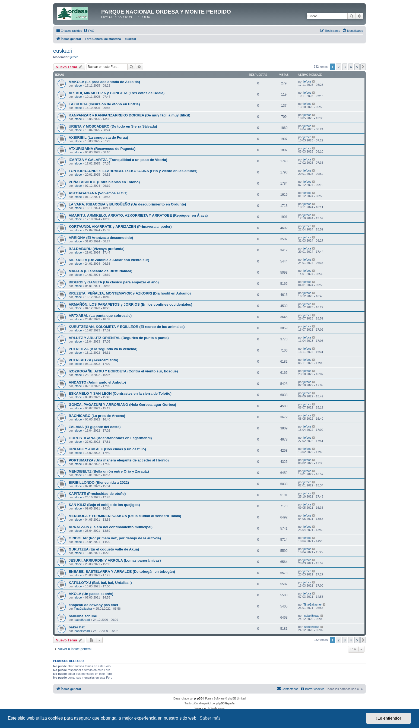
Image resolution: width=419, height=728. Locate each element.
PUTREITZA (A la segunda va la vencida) (103, 349)
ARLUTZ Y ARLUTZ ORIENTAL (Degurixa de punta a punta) (119, 338)
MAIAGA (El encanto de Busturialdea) (100, 271)
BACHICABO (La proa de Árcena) (97, 416)
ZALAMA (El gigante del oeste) (94, 427)
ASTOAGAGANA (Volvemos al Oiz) (98, 193)
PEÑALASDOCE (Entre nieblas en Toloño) (104, 182)
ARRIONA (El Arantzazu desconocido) (101, 238)
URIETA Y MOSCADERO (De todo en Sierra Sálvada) (113, 126)
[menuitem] (88, 30)
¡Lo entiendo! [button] (388, 718)
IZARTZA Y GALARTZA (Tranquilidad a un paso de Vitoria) (118, 160)
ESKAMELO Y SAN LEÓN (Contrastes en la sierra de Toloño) (120, 393)
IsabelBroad (82, 619)
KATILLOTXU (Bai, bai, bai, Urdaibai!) (100, 583)
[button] (363, 67)
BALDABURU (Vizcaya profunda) (97, 249)
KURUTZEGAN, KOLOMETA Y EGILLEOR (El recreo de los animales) (127, 327)
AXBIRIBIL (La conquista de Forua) (98, 137)
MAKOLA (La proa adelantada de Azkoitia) (104, 82)
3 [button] (345, 66)
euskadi (62, 51)
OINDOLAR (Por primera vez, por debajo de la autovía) (115, 538)
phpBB (198, 698)
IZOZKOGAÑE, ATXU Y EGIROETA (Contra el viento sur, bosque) (123, 371)
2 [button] (338, 66)
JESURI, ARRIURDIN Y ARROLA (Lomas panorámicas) (115, 560)
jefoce (74, 57)
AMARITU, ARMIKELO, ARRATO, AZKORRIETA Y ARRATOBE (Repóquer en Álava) (138, 215)
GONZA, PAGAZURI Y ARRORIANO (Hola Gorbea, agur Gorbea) (122, 405)
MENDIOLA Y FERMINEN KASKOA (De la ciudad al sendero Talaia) (125, 516)
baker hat (77, 627)
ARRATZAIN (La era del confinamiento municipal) (111, 527)
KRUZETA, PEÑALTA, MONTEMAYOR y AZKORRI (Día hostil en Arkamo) (130, 293)
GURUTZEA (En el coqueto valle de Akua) (104, 549)
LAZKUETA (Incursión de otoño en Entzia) (104, 104)
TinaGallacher (83, 608)
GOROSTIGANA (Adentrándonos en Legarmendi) (110, 438)
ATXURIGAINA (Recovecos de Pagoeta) (102, 149)
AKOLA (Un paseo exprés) (91, 594)
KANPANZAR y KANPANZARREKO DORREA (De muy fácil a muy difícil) (129, 115)
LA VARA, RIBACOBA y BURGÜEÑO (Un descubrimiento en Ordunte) (127, 204)
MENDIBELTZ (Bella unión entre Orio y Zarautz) (109, 471)
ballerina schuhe (83, 616)
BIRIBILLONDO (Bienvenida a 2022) (99, 482)
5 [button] (357, 66)
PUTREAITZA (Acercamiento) (93, 360)
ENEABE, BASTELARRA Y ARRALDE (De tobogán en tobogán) (122, 571)
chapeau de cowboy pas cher (93, 605)
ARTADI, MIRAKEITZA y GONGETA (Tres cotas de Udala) (116, 93)
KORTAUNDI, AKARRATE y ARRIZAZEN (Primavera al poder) (120, 226)
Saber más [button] (210, 718)
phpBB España (225, 703)
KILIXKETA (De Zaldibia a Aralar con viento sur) (109, 260)
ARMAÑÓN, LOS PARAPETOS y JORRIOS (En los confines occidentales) (130, 304)
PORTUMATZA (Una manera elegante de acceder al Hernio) (119, 460)
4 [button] (351, 66)
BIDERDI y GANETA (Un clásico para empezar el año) (114, 282)
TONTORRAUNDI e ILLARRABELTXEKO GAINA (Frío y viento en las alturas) (133, 171)
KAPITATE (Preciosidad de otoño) (97, 494)
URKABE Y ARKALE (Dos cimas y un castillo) (107, 449)
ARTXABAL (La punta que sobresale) (100, 316)
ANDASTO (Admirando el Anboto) (97, 382)
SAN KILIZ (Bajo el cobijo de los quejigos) (104, 505)
